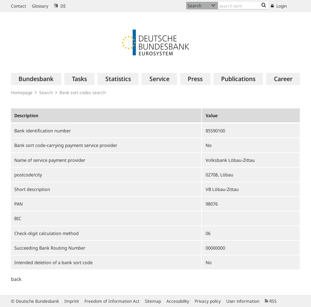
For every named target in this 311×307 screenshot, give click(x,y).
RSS (271, 301)
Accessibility (177, 301)
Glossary (40, 6)
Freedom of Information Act (111, 301)
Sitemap (153, 301)
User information (242, 301)
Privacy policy (208, 301)
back (16, 279)
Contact (18, 6)
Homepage (21, 92)
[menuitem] (36, 79)
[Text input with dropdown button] (243, 5)
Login (279, 6)
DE (60, 6)
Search (46, 92)
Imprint (71, 301)
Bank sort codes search (83, 92)
